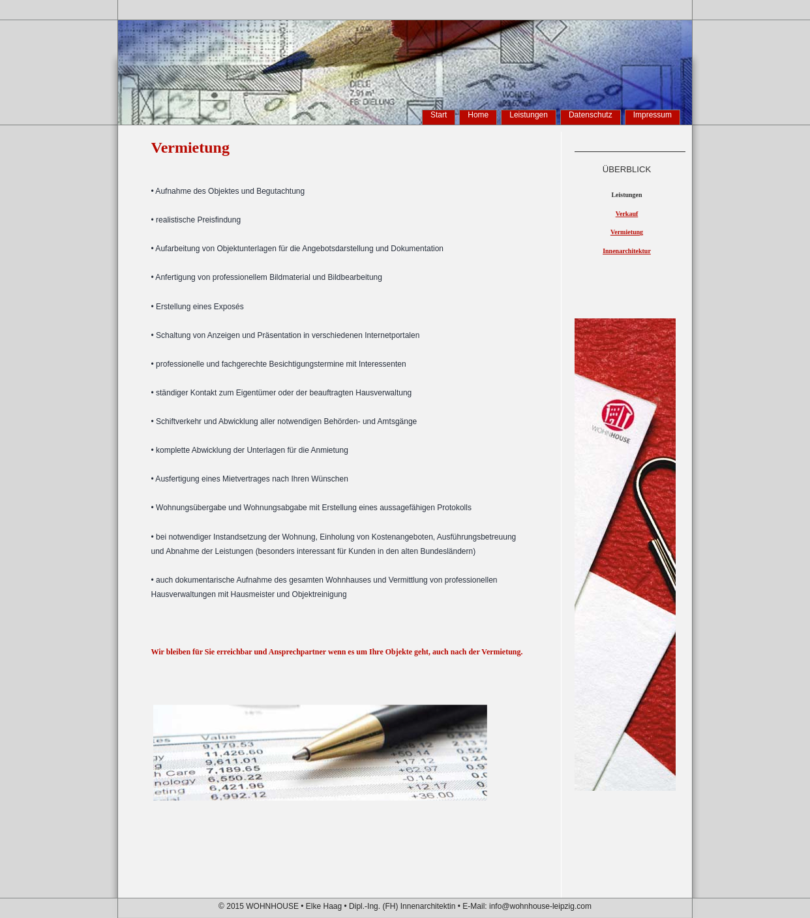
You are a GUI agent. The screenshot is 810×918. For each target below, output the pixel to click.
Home (478, 114)
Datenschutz (590, 114)
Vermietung (626, 232)
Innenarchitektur (627, 250)
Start (438, 114)
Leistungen (528, 114)
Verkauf (627, 213)
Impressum (652, 114)
